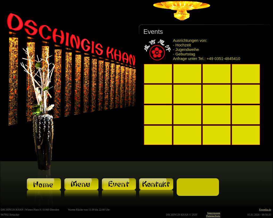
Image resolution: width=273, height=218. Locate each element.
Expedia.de (265, 209)
